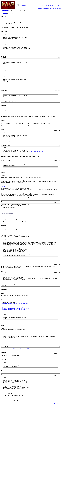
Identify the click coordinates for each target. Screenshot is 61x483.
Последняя (57, 5)
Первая (23, 5)
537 (40, 5)
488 (30, 5)
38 (26, 5)
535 (36, 5)
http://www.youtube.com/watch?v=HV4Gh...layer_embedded (15, 307)
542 (50, 5)
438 (28, 5)
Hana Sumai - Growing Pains (36, 151)
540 (46, 5)
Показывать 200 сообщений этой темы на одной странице (49, 8)
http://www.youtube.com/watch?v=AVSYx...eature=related (14, 303)
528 (32, 5)
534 (34, 5)
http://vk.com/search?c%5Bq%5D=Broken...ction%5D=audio (18, 348)
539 (44, 5)
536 (38, 5)
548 (52, 5)
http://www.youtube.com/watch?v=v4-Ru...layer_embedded (15, 308)
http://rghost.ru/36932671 (7, 186)
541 (48, 5)
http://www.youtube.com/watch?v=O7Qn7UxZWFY (13, 309)
